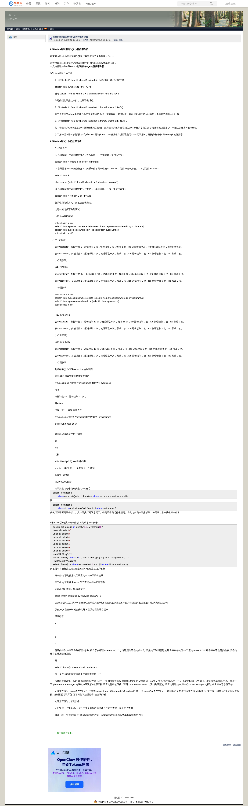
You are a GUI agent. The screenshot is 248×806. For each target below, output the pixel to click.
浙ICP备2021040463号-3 (141, 802)
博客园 (10, 29)
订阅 (41, 29)
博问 (57, 3)
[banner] (14, 3)
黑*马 (85, 40)
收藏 (115, 40)
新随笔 (26, 29)
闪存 (66, 3)
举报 (121, 40)
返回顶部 (237, 745)
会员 (28, 3)
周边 (38, 3)
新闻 (47, 3)
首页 (18, 29)
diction (12, 15)
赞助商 (77, 3)
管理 (52, 29)
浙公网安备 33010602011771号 (111, 802)
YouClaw (90, 3)
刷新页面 (227, 745)
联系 (35, 29)
